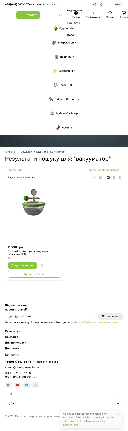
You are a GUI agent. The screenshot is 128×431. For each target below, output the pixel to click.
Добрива (62, 57)
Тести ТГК (62, 85)
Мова (118, 4)
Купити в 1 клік (34, 274)
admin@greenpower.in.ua (22, 367)
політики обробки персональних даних (94, 322)
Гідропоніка (64, 28)
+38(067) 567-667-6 (18, 4)
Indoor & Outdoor (62, 99)
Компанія (11, 337)
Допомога (12, 348)
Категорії (11, 331)
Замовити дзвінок (47, 4)
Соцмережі (73, 22)
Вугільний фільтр (64, 113)
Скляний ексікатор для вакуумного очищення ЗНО (29, 253)
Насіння (64, 127)
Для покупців (14, 342)
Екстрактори (63, 42)
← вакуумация (15, 169)
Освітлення (63, 71)
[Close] (118, 414)
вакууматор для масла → (106, 169)
